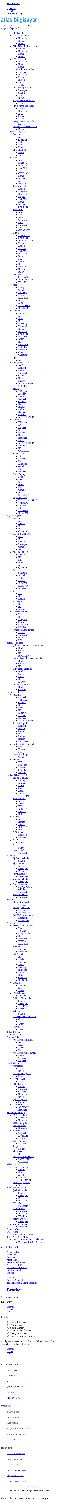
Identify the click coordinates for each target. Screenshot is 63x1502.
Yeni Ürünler (16, 1325)
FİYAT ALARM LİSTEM (16, 1481)
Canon (10, 1309)
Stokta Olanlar (17, 1328)
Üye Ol (10, 11)
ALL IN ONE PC (13, 1398)
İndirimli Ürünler (18, 1322)
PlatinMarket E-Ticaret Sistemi (16, 1498)
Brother (10, 1307)
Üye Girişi (11, 8)
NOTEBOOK (12, 1370)
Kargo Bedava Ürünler (20, 1330)
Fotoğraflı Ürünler (18, 1333)
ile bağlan (16, 13)
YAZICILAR (12, 1381)
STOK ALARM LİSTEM (16, 1470)
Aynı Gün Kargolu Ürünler (22, 1336)
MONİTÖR (11, 1376)
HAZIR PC (11, 1392)
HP (8, 1312)
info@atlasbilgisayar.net (37, 1490)
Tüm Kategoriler (12, 1247)
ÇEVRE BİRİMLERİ (15, 1387)
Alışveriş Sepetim (10, 28)
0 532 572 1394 (16, 1490)
